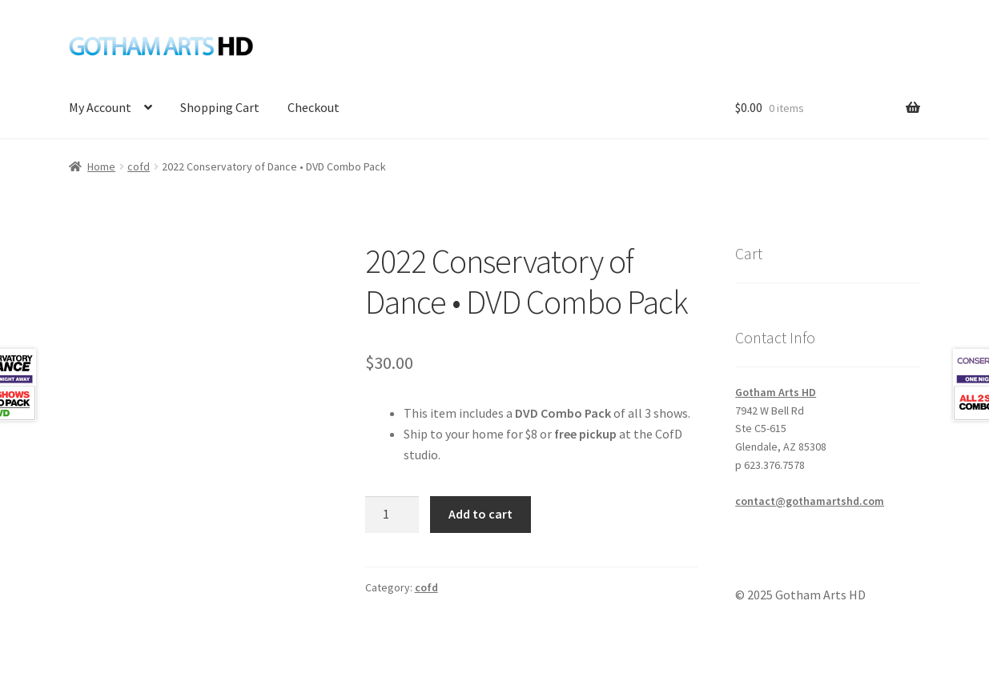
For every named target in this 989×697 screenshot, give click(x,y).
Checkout (313, 107)
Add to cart (480, 514)
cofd (138, 166)
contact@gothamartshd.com (809, 501)
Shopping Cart (219, 107)
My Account (100, 107)
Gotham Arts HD (775, 392)
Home (101, 166)
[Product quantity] (392, 514)
